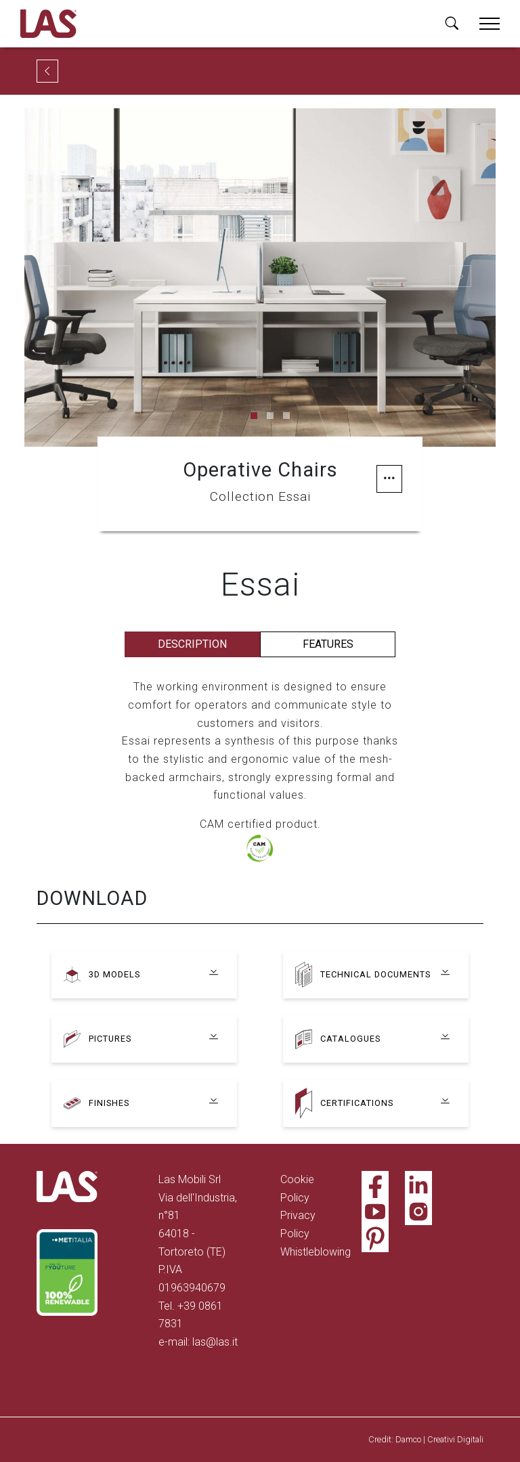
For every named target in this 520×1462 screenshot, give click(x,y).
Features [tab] (328, 644)
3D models (114, 974)
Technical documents (375, 974)
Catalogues (350, 1039)
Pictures (110, 1039)
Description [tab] (192, 644)
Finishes (109, 1103)
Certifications (356, 1103)
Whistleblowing (315, 1251)
